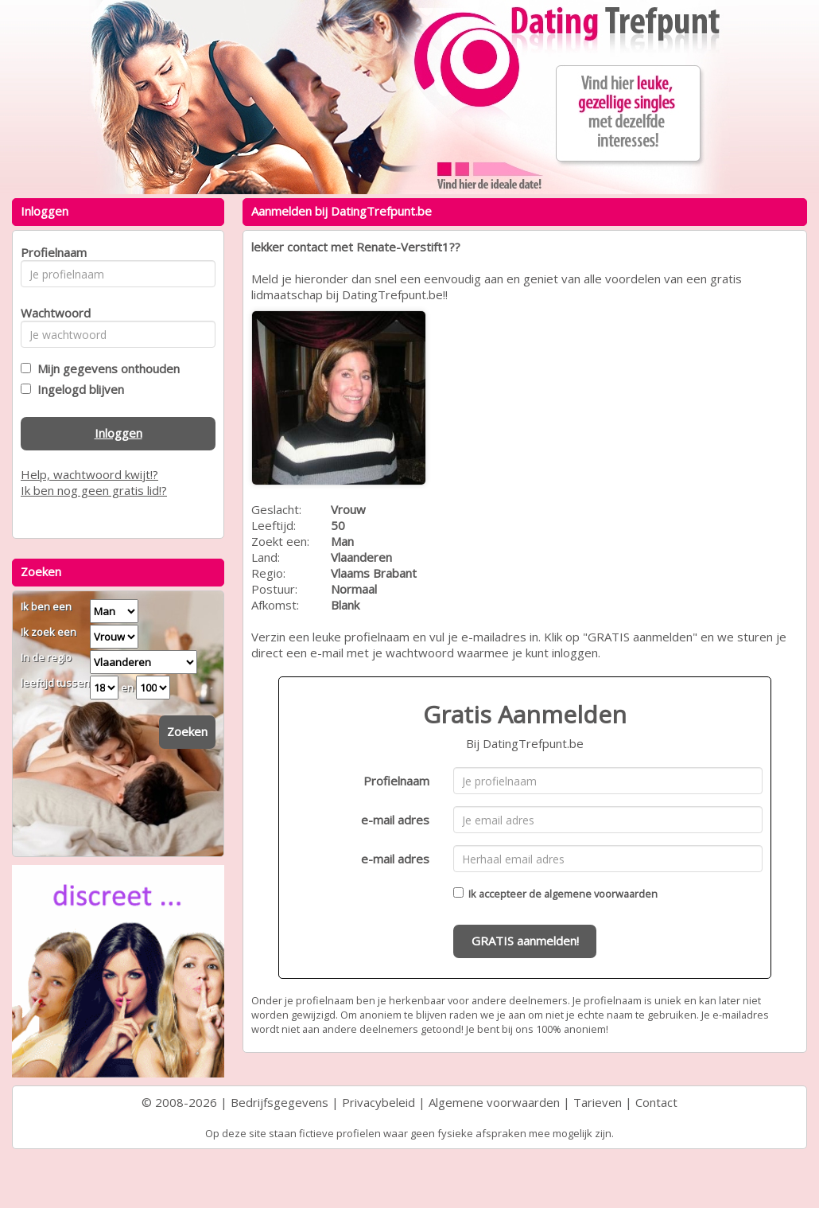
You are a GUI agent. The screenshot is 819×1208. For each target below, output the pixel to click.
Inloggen (118, 433)
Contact (656, 1102)
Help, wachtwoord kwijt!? (89, 474)
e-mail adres (395, 820)
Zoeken (187, 731)
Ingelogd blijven (77, 389)
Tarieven (597, 1102)
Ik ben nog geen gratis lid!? (94, 490)
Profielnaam (396, 781)
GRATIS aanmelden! (525, 941)
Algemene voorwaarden (494, 1102)
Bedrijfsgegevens (279, 1102)
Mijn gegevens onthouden (105, 368)
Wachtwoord (51, 313)
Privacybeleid (378, 1102)
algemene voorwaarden (601, 894)
